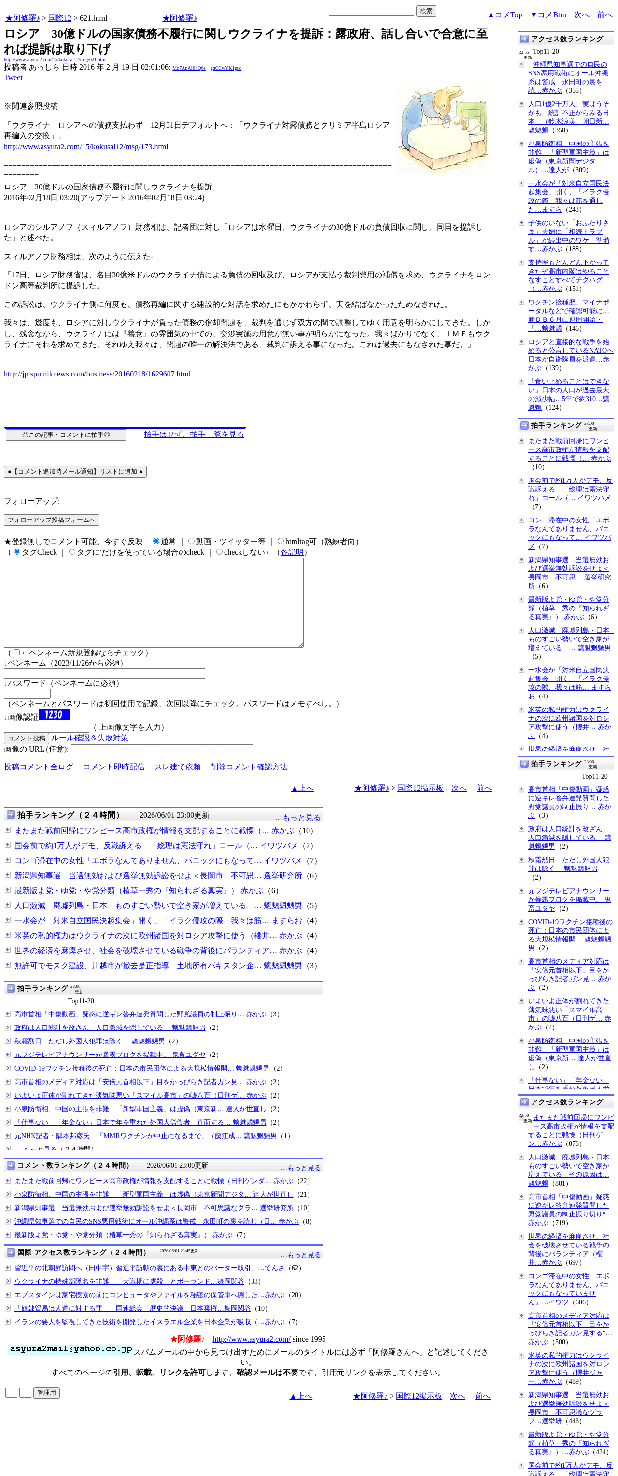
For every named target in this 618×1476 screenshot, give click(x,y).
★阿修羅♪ (22, 18)
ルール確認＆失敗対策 (89, 755)
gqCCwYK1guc (226, 68)
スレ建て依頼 (177, 784)
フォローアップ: (32, 501)
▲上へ (302, 805)
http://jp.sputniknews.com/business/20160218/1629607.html (97, 374)
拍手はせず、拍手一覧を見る (194, 434)
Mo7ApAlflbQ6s (188, 68)
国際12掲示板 (420, 805)
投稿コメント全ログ (38, 784)
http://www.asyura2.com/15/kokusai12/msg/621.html (55, 59)
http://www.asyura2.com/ (251, 1356)
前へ (605, 15)
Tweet (13, 77)
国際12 (59, 18)
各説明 (292, 552)
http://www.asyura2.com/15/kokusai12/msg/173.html (86, 147)
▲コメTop (504, 15)
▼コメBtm (548, 15)
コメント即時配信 (114, 784)
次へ (582, 15)
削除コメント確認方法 (249, 784)
